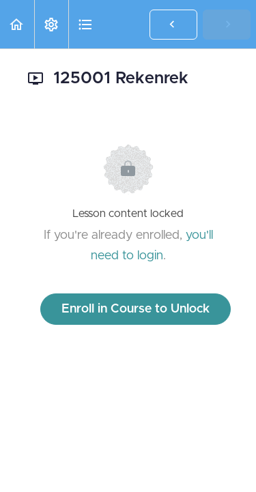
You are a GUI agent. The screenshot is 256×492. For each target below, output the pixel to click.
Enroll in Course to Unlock (135, 309)
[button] (17, 24)
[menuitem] (51, 24)
